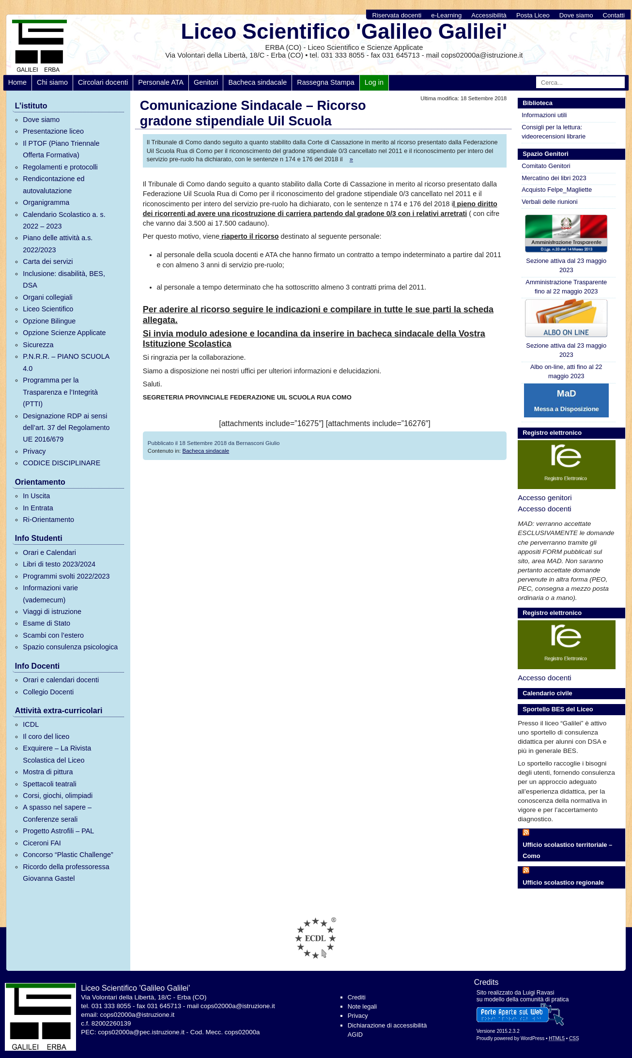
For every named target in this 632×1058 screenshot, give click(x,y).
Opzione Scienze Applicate (64, 333)
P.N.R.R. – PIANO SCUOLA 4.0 (66, 362)
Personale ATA (161, 82)
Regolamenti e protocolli (60, 167)
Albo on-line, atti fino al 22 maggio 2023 (566, 371)
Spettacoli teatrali (49, 784)
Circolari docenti (103, 82)
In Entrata (38, 508)
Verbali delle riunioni (550, 201)
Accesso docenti (544, 509)
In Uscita (36, 496)
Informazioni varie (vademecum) (50, 593)
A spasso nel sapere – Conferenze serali (57, 813)
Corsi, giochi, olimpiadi (57, 795)
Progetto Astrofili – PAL (58, 831)
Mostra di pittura (48, 772)
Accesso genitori (544, 497)
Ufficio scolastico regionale (563, 882)
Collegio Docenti (48, 692)
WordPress (532, 1038)
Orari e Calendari (49, 552)
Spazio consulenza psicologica (70, 647)
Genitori (206, 82)
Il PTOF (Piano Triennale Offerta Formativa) (61, 149)
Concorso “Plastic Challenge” (68, 855)
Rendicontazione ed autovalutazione (53, 184)
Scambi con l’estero (53, 635)
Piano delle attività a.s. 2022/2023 (57, 243)
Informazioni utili (544, 115)
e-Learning (446, 15)
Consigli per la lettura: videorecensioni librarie (554, 131)
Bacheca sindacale (257, 82)
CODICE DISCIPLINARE (61, 463)
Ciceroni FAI (42, 843)
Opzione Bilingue (49, 321)
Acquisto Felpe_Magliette (557, 189)
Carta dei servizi (48, 261)
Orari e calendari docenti (61, 680)
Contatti (613, 15)
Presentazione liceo (53, 131)
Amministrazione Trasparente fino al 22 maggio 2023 (566, 286)
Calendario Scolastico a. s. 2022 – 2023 (64, 220)
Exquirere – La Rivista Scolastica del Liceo (57, 754)
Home (17, 82)
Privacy (34, 451)
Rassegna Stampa (325, 82)
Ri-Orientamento (48, 519)
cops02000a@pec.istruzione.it (141, 1032)
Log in (374, 82)
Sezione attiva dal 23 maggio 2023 (566, 244)
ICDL (31, 724)
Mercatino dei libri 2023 (554, 178)
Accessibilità (489, 15)
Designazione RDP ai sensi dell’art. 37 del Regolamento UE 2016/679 (66, 428)
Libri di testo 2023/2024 (59, 564)
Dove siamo (576, 15)
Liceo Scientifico (48, 309)
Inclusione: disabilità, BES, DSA (64, 279)
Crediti (357, 997)
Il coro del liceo (46, 736)
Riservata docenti (396, 15)
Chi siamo (52, 82)
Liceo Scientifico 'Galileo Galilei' (344, 31)
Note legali (362, 1006)
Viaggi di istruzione (52, 611)
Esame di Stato (46, 623)
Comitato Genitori (546, 165)
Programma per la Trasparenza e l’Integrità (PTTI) (60, 392)
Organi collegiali (47, 297)
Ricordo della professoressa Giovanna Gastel (66, 872)
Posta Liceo (533, 15)
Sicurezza (38, 345)
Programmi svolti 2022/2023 (66, 576)
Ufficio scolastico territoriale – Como (567, 850)
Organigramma (46, 202)
